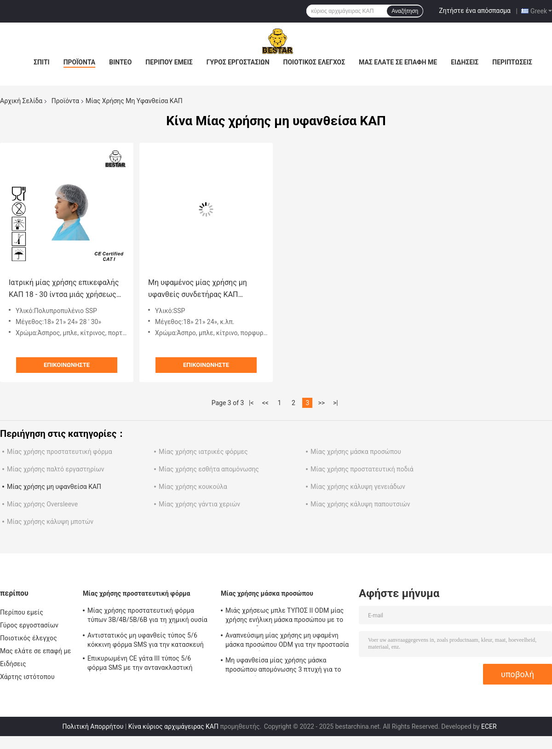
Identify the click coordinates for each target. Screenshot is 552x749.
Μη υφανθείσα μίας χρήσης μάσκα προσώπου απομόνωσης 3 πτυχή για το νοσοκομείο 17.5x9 (283, 666)
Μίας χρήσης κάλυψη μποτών (50, 521)
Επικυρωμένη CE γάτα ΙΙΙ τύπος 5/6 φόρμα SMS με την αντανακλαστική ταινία (139, 664)
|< (251, 402)
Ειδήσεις (464, 62)
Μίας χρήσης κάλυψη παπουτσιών (360, 504)
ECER (489, 726)
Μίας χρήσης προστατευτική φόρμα (59, 451)
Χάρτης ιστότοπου (27, 676)
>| (335, 402)
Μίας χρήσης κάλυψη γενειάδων (357, 486)
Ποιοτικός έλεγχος (314, 62)
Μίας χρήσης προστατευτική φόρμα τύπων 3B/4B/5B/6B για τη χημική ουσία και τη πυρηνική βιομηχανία (147, 616)
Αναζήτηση (404, 11)
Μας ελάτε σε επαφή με (398, 62)
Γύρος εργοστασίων (238, 62)
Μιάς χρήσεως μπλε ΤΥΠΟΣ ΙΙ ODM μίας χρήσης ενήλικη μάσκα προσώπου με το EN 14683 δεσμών (284, 616)
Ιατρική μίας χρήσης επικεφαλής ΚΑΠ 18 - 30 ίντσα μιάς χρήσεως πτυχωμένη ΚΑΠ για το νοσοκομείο (64, 289)
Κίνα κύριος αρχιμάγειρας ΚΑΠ (173, 726)
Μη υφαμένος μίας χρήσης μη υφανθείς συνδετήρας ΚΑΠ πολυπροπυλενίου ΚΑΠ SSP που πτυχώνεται (201, 289)
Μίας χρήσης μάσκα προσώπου (355, 451)
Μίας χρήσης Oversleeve (42, 504)
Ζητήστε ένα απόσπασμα (475, 10)
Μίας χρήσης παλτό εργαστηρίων (55, 469)
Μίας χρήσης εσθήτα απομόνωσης (209, 469)
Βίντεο (120, 62)
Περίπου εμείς (168, 62)
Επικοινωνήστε (67, 364)
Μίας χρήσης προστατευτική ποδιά (362, 469)
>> (321, 402)
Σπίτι (42, 62)
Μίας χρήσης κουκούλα (193, 486)
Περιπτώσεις (512, 62)
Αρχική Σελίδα (21, 101)
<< (265, 402)
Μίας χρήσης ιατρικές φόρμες (203, 451)
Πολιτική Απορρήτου (92, 726)
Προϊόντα (79, 62)
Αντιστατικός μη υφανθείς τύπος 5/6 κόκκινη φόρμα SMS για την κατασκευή (145, 640)
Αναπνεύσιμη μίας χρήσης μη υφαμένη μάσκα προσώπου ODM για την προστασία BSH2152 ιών (287, 641)
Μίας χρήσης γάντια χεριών (199, 504)
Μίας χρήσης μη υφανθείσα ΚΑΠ (54, 486)
